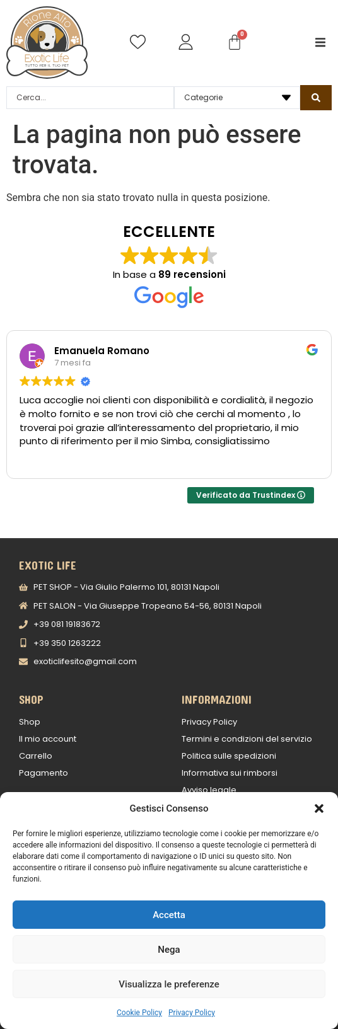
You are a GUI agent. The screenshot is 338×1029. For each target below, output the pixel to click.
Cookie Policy (139, 1012)
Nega (169, 949)
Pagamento (43, 773)
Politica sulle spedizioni (229, 756)
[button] (319, 808)
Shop (29, 722)
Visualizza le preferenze (169, 984)
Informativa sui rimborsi (229, 773)
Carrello (35, 756)
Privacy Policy (191, 1012)
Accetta (169, 915)
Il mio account (47, 739)
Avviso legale (209, 790)
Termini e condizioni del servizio (247, 739)
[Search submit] (316, 97)
